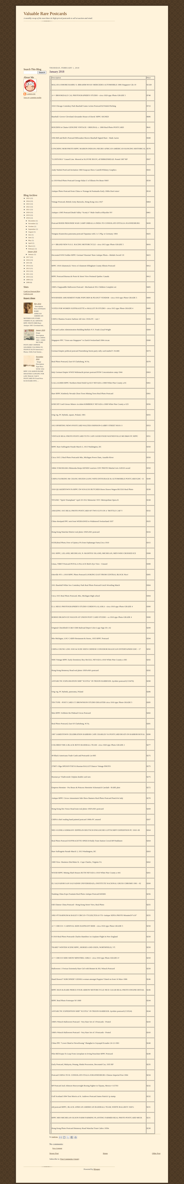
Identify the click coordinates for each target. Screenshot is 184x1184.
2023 (28, 204)
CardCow (31, 94)
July (29, 235)
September (32, 229)
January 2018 (32, 251)
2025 (28, 198)
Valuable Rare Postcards (45, 13)
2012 (28, 271)
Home (105, 1153)
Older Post (156, 1153)
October (31, 226)
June (30, 237)
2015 (28, 263)
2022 (28, 207)
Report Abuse (29, 298)
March (30, 246)
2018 (28, 218)
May (30, 240)
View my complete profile (32, 97)
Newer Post (54, 1153)
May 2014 (37, 304)
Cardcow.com (28, 294)
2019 (28, 215)
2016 (28, 260)
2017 (28, 257)
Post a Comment (57, 1148)
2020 (28, 212)
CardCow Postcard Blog (32, 291)
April (30, 243)
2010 (28, 277)
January (31, 254)
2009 (28, 280)
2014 (28, 266)
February (31, 249)
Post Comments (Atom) (69, 1159)
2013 (28, 268)
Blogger (97, 1169)
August (31, 232)
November (32, 223)
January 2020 (40, 330)
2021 (28, 209)
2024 (28, 201)
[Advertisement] (92, 44)
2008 (28, 282)
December (32, 221)
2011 (28, 274)
